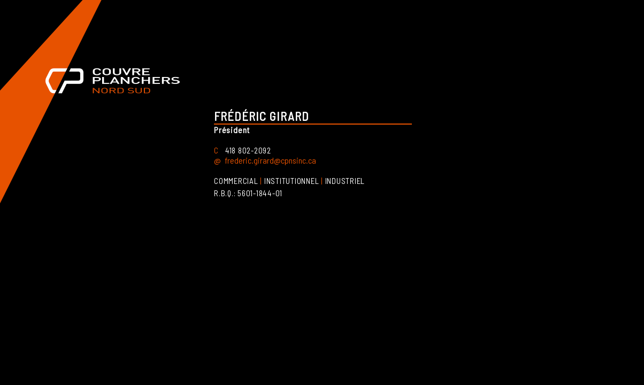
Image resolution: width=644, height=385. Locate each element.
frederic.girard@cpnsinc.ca (270, 160)
